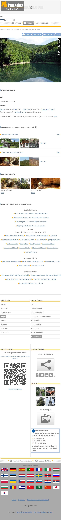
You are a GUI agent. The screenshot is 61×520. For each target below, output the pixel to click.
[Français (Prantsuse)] (39, 469)
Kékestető (48, 244)
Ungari (8, 30)
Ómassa (31, 252)
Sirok (41, 240)
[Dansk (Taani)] (30, 475)
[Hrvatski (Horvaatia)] (47, 481)
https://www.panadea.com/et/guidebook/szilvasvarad (15, 357)
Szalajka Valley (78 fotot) (10, 134)
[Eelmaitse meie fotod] (45, 419)
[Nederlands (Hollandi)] (21, 475)
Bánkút (24, 248)
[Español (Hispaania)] (21, 469)
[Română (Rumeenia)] (13, 487)
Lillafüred (39, 248)
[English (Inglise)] (4, 469)
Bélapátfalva (24, 244)
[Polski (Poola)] (4, 481)
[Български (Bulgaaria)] (4, 487)
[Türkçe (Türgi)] (30, 487)
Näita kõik (43, 143)
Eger (37, 236)
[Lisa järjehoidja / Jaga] (45, 364)
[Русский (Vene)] (56, 475)
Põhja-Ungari (15, 30)
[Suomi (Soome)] (4, 475)
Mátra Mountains (14, 236)
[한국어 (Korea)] (4, 493)
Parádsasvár (27, 240)
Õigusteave (21, 500)
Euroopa (2, 109)
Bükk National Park (25, 30)
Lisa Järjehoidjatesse (15, 389)
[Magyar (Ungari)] (56, 469)
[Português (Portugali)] (30, 469)
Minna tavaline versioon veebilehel (38, 500)
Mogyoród (37, 512)
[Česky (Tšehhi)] (21, 481)
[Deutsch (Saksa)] (13, 469)
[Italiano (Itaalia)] (47, 469)
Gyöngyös (53, 240)
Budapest (44, 512)
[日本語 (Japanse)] (56, 487)
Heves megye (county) (48, 109)
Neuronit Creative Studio (24, 512)
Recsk (35, 244)
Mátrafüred (11, 248)
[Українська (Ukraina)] (13, 481)
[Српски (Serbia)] (56, 481)
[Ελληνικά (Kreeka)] (21, 487)
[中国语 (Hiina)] (47, 487)
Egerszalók (53, 236)
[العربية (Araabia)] (39, 487)
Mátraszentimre (10, 240)
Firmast (14, 500)
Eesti (5, 20)
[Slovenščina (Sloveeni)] (39, 481)
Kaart (55, 116)
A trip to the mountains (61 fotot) (12, 152)
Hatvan (12, 244)
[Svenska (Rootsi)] (39, 475)
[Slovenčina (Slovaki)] (30, 481)
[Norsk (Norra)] (47, 475)
